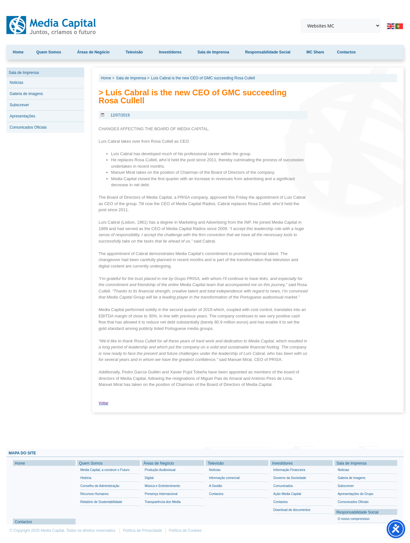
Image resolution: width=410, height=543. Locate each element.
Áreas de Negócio (95, 52)
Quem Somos (50, 52)
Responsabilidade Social (269, 52)
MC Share (315, 52)
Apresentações (22, 116)
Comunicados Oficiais (28, 127)
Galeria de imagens (26, 94)
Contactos (346, 52)
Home (18, 52)
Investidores (172, 52)
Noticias (16, 82)
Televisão (136, 52)
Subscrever (19, 105)
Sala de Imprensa (215, 52)
